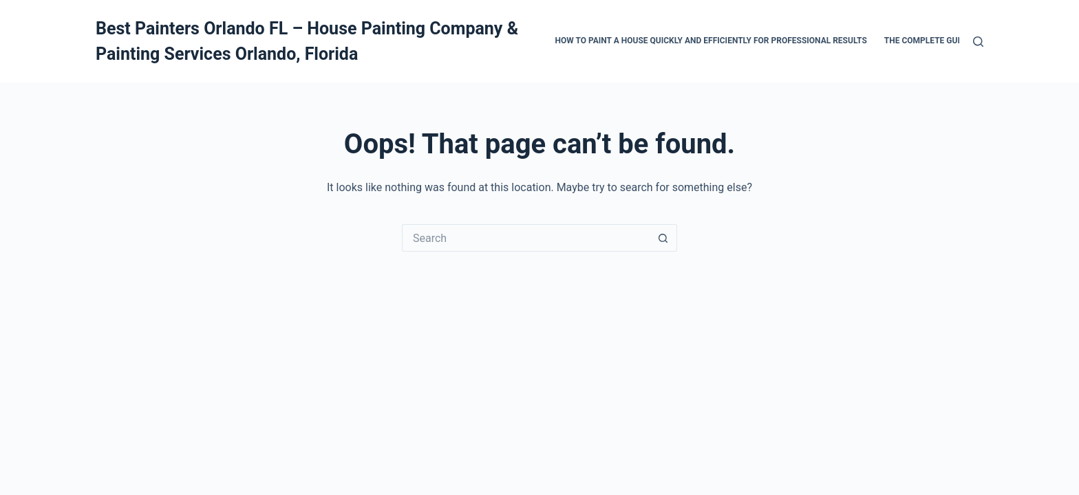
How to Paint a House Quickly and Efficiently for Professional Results (711, 40)
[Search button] (663, 238)
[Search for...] (526, 238)
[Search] (978, 41)
